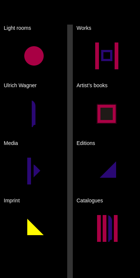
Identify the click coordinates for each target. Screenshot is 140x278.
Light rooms (17, 28)
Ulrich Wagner (20, 85)
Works (84, 28)
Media (11, 143)
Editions (86, 143)
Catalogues (90, 200)
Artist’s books (92, 85)
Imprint (12, 200)
